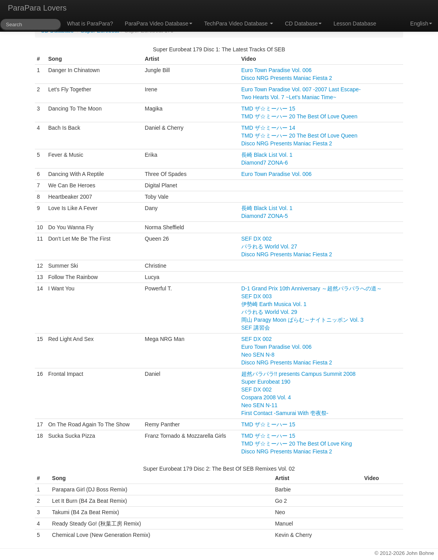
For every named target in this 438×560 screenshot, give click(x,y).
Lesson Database (354, 23)
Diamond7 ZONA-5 (264, 216)
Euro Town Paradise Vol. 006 (276, 70)
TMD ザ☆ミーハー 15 (268, 108)
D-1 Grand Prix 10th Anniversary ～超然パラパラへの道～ (311, 288)
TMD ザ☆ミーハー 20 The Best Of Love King (296, 443)
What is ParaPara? (90, 23)
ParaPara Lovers (37, 8)
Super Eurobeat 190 (265, 382)
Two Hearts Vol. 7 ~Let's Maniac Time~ (288, 97)
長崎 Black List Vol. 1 (267, 155)
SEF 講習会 (255, 327)
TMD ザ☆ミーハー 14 (268, 128)
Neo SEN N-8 (258, 355)
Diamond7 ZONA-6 (264, 162)
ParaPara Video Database (158, 23)
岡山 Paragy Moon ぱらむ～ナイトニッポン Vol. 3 (302, 320)
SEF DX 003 (256, 296)
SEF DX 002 (256, 239)
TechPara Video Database (238, 23)
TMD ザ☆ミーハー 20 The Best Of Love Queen (299, 116)
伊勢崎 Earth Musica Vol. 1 (274, 304)
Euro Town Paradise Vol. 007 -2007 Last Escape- (301, 89)
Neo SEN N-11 (259, 405)
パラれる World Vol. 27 (269, 246)
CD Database (303, 23)
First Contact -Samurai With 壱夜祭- (284, 413)
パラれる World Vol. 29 (269, 312)
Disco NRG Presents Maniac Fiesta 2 (286, 78)
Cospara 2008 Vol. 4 (266, 397)
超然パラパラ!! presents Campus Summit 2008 (298, 374)
